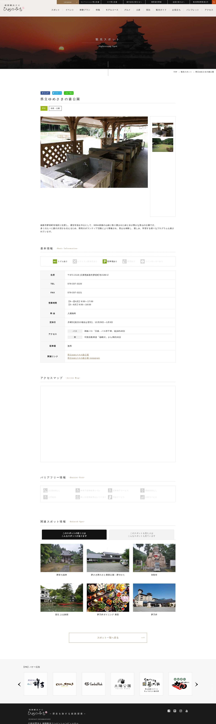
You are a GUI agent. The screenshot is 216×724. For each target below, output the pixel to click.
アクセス (209, 10)
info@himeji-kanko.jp (44, 703)
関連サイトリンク (131, 720)
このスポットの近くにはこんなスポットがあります (74, 506)
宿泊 (148, 10)
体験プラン (85, 10)
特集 (98, 10)
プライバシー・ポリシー (166, 720)
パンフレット (192, 10)
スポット (55, 10)
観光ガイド (161, 10)
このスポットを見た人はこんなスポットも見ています (142, 506)
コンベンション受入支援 (90, 2)
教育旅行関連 (156, 2)
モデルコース (112, 10)
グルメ (127, 10)
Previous (19, 656)
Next (196, 656)
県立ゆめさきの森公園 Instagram (84, 330)
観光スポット (186, 72)
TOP (175, 72)
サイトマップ (184, 720)
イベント (70, 10)
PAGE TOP (212, 691)
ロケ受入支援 (112, 2)
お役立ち (176, 10)
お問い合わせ (147, 720)
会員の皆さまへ (179, 2)
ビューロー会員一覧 (75, 708)
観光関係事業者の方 (201, 2)
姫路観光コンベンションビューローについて (45, 708)
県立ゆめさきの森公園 (78, 327)
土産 (138, 10)
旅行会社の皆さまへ (134, 2)
